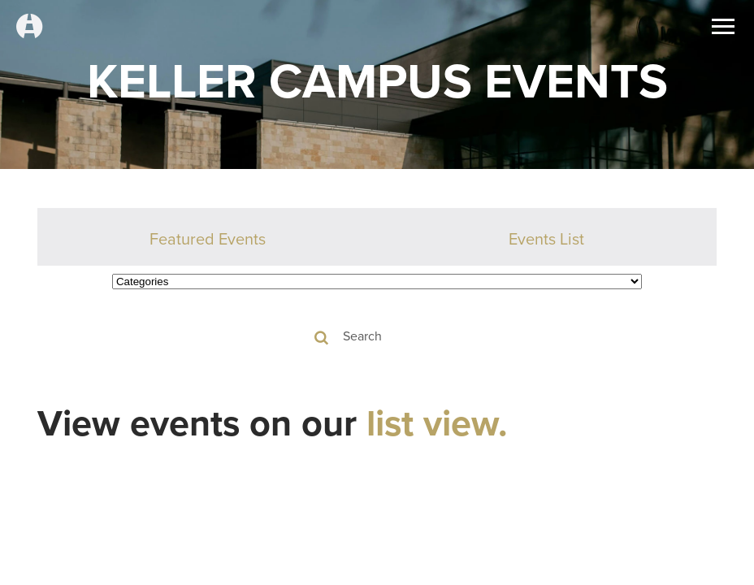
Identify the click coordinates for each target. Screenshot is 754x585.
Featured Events (208, 238)
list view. (437, 423)
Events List (546, 238)
